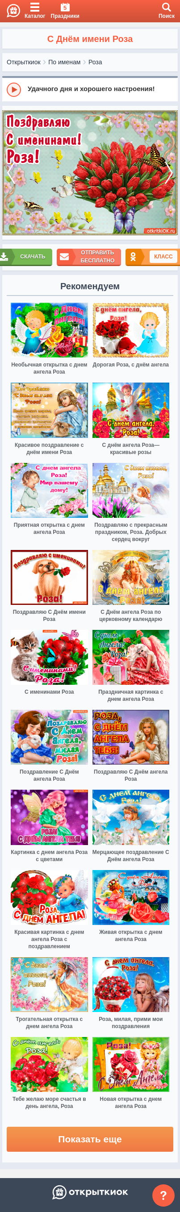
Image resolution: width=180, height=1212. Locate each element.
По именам (64, 62)
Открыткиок (24, 62)
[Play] (14, 90)
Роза (95, 62)
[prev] (11, 173)
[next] (169, 173)
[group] (90, 89)
